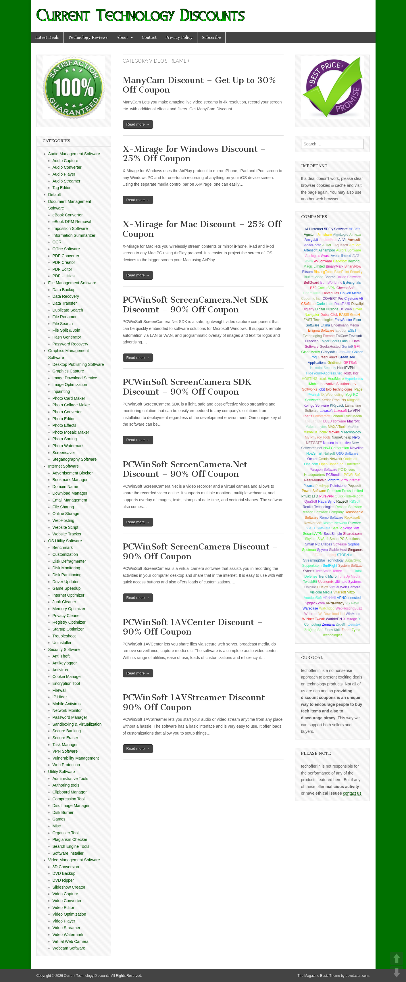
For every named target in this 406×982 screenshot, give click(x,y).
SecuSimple (333, 534)
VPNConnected (349, 598)
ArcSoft (354, 245)
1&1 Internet (313, 229)
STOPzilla (344, 555)
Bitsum (307, 272)
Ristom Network (335, 523)
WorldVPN (334, 619)
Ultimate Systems (348, 582)
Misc (57, 826)
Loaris (307, 416)
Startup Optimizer (68, 629)
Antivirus (60, 670)
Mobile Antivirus (67, 704)
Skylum (310, 539)
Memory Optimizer (69, 608)
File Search (63, 323)
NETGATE (314, 443)
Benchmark (63, 547)
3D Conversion (66, 866)
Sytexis (308, 571)
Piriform (333, 480)
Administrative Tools (70, 778)
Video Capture (65, 893)
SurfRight (330, 566)
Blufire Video (313, 277)
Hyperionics (354, 379)
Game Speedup (67, 588)
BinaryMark (334, 266)
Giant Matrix (310, 352)
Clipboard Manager (70, 792)
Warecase (310, 608)
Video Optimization (69, 914)
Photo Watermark (68, 445)
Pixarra (308, 486)
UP (396, 958)
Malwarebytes (316, 427)
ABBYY (354, 229)
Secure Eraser (65, 737)
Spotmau (309, 550)
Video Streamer (66, 927)
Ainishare (325, 234)
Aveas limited (341, 256)
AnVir (342, 240)
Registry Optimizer (69, 622)
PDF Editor (62, 269)
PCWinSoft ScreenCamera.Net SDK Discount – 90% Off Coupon (196, 305)
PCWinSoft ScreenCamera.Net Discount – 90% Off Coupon (185, 469)
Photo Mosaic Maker (71, 432)
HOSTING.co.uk (314, 379)
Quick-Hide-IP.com (349, 496)
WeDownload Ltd (331, 614)
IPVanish (313, 395)
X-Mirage (350, 619)
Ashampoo (326, 250)
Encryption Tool (66, 683)
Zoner (346, 630)
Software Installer (68, 853)
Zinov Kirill (332, 630)
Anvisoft (354, 240)
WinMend (353, 614)
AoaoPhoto (312, 245)
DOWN (396, 972)
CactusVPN (326, 288)
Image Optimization (70, 384)
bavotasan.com (357, 976)
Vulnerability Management (76, 758)
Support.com (312, 566)
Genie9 (347, 347)
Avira (309, 261)
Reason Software (348, 507)
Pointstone (338, 486)
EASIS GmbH (349, 315)
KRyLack (337, 405)
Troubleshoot (64, 636)
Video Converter (67, 900)
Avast (325, 256)
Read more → (138, 124)
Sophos (354, 544)
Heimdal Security (323, 368)
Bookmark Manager (70, 479)
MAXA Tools (337, 427)
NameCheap (341, 437)
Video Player (64, 921)
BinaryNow (353, 266)
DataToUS (342, 304)
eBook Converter (68, 215)
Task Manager (65, 744)
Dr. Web (345, 309)
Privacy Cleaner (67, 615)
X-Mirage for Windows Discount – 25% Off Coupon (194, 154)
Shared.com (352, 534)
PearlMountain (315, 480)
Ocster (312, 459)
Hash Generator (67, 337)
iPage (358, 389)
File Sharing (63, 507)
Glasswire (343, 352)
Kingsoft (353, 400)
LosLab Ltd (313, 421)
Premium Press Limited (345, 491)
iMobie (313, 384)
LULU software (334, 421)
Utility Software (61, 771)
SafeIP (336, 528)
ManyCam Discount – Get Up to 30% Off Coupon (199, 85)
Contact (149, 37)
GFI (357, 347)
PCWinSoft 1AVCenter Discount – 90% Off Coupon (193, 627)
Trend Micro (327, 576)
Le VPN (354, 411)
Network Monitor (67, 710)
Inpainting (61, 391)
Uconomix (325, 582)
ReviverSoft (313, 523)
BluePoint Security (348, 272)
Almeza (355, 234)
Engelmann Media (345, 325)
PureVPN (326, 496)
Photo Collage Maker (71, 405)
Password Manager (70, 717)
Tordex (348, 571)
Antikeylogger (65, 663)
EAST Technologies (318, 320)
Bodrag (330, 277)
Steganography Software (75, 459)
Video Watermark (68, 934)
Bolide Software (349, 277)
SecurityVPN (312, 534)
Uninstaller (62, 642)
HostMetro (336, 379)
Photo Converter (67, 412)
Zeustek (354, 624)
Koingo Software (316, 405)
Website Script (65, 527)
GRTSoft (350, 363)
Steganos (355, 550)
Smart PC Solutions (345, 539)
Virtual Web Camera (71, 941)
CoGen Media (350, 293)
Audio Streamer (66, 181)
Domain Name (65, 486)
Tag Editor (62, 187)
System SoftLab (350, 566)
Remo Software (331, 518)
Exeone (329, 336)
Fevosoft (355, 336)
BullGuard (311, 282)
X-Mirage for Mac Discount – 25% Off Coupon (202, 229)
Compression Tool (69, 799)
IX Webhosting (332, 395)
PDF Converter (66, 255)
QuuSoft (310, 501)
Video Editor (63, 907)
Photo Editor (64, 418)
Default (54, 194)
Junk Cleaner (64, 601)
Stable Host (338, 550)
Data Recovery (66, 296)
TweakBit (310, 582)
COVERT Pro (333, 299)
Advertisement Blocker (73, 473)
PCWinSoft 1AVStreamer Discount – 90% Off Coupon (198, 702)
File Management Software (72, 282)
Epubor (341, 330)
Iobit (321, 389)
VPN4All (329, 598)
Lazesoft (340, 411)
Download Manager (70, 493)
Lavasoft (326, 411)
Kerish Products (334, 400)
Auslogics (312, 256)
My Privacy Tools (318, 437)
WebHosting (63, 520)
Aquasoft (341, 245)
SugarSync (353, 560)
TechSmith (323, 571)
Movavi (334, 432)
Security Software (64, 649)
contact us (352, 793)
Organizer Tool (66, 833)
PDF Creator (64, 262)
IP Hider (60, 697)
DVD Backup (64, 873)
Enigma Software (321, 330)
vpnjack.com (315, 603)
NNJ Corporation (336, 448)
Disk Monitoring (66, 568)
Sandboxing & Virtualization (77, 724)
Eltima (325, 325)
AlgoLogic (340, 234)
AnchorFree (328, 240)
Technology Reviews (88, 37)
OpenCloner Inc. (331, 464)
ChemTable (312, 293)
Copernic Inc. (311, 299)
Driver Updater (66, 581)
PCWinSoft (352, 475)
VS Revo (352, 603)
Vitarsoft (339, 592)
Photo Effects (64, 425)
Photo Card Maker (69, 398)
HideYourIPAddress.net (324, 373)
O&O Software (347, 453)
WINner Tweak (313, 619)
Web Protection (66, 764)
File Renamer (65, 316)
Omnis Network (330, 459)
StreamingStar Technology (323, 560)
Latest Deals (47, 37)
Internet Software (63, 466)
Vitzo (351, 592)
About (122, 37)
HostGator (351, 373)
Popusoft (354, 486)
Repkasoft (352, 518)
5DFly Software (336, 229)
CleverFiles (330, 293)
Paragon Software (323, 470)
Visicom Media (321, 592)
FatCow (341, 336)
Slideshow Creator (69, 887)
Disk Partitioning (67, 574)
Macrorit (353, 421)
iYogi (348, 395)
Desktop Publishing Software (78, 364)
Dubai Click (329, 315)
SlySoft (323, 539)
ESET (352, 330)
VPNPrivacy (335, 603)
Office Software (66, 249)
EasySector (343, 320)
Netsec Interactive (337, 443)
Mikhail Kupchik (316, 432)
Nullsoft (329, 453)
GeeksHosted (330, 347)
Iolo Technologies (339, 389)
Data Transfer (65, 303)
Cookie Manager (67, 676)
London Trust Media (346, 416)
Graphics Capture (68, 371)
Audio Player (64, 174)
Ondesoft (350, 459)
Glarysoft (328, 352)
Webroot (310, 614)
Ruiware (354, 523)
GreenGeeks (327, 357)
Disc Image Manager (71, 805)
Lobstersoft (321, 416)
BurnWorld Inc (331, 282)
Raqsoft (342, 501)
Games (59, 819)
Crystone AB (353, 299)
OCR (57, 242)
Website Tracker (67, 534)
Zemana (328, 624)
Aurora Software (348, 250)
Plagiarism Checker (70, 839)
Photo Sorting (65, 439)
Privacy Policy (179, 37)
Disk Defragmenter (69, 561)
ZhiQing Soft (314, 630)
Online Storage (66, 513)
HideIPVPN (346, 368)
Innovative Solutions (335, 384)
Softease (340, 544)
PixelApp (322, 486)
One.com (311, 464)
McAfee (353, 427)
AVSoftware (323, 261)
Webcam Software (69, 948)
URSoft (322, 587)
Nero (356, 437)
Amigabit (311, 240)
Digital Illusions (326, 309)
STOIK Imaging (324, 555)
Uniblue (310, 587)
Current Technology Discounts (86, 976)
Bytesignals (352, 282)
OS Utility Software (65, 541)
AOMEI (328, 245)
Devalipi (357, 304)
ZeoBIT (341, 624)
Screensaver (64, 452)
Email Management (70, 500)
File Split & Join (66, 330)
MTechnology (351, 432)
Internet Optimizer (68, 595)
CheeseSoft (345, 288)
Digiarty (308, 309)
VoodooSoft (313, 598)
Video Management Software (74, 860)
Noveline (356, 448)
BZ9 (313, 288)
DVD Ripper (63, 880)
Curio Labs (325, 304)
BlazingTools (323, 272)
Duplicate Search (68, 310)
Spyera (322, 550)
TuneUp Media (349, 576)
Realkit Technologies (318, 507)
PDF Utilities (64, 276)
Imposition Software (70, 228)
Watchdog (327, 608)
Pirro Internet (350, 480)
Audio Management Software (74, 153)
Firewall (59, 690)
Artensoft (311, 250)
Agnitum (310, 234)
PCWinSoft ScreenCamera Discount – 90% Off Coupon (200, 551)
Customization (65, 554)
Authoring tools (66, 785)
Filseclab (311, 341)
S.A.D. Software (318, 528)
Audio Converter (67, 167)
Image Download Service (75, 378)
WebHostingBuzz (349, 608)
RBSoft (354, 501)
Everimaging (312, 336)
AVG (355, 256)
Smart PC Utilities (318, 544)
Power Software (314, 491)
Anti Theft (61, 656)
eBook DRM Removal (72, 221)
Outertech (353, 464)
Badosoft (340, 261)
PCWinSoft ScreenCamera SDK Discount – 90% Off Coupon (187, 387)
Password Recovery (70, 344)
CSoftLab (308, 304)
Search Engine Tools (71, 846)
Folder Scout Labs (333, 341)
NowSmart (314, 453)
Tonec (337, 571)
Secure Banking (67, 731)
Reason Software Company (322, 512)
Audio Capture (65, 160)
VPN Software (65, 751)
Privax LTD (309, 496)
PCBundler (334, 475)
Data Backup (64, 289)
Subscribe (211, 37)
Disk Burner (63, 812)
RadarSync (326, 501)
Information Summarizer (74, 235)
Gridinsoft (335, 363)
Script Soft (351, 528)
